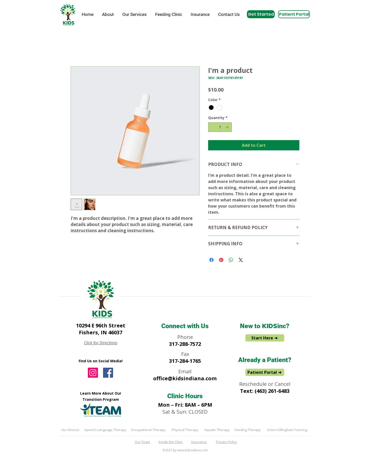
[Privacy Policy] (226, 441)
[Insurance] (199, 441)
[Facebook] (108, 373)
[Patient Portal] (294, 14)
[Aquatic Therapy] (217, 429)
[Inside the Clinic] (171, 441)
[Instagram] (93, 373)
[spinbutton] (220, 127)
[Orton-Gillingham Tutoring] (287, 429)
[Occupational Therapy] (148, 429)
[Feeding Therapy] (248, 429)
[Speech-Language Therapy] (105, 429)
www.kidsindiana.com (192, 450)
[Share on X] (241, 260)
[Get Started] (261, 14)
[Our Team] (142, 441)
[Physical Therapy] (185, 429)
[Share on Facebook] (211, 260)
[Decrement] (212, 127)
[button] (108, 14)
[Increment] (228, 127)
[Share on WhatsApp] (231, 260)
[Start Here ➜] (264, 338)
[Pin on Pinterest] (221, 260)
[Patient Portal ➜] (264, 372)
